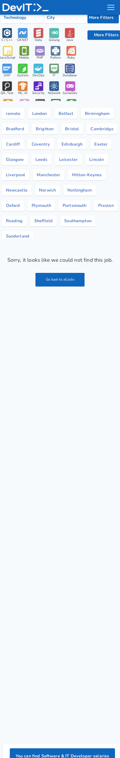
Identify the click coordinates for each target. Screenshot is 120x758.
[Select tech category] (22, 17)
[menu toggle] (111, 7)
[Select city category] (65, 17)
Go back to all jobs (60, 279)
